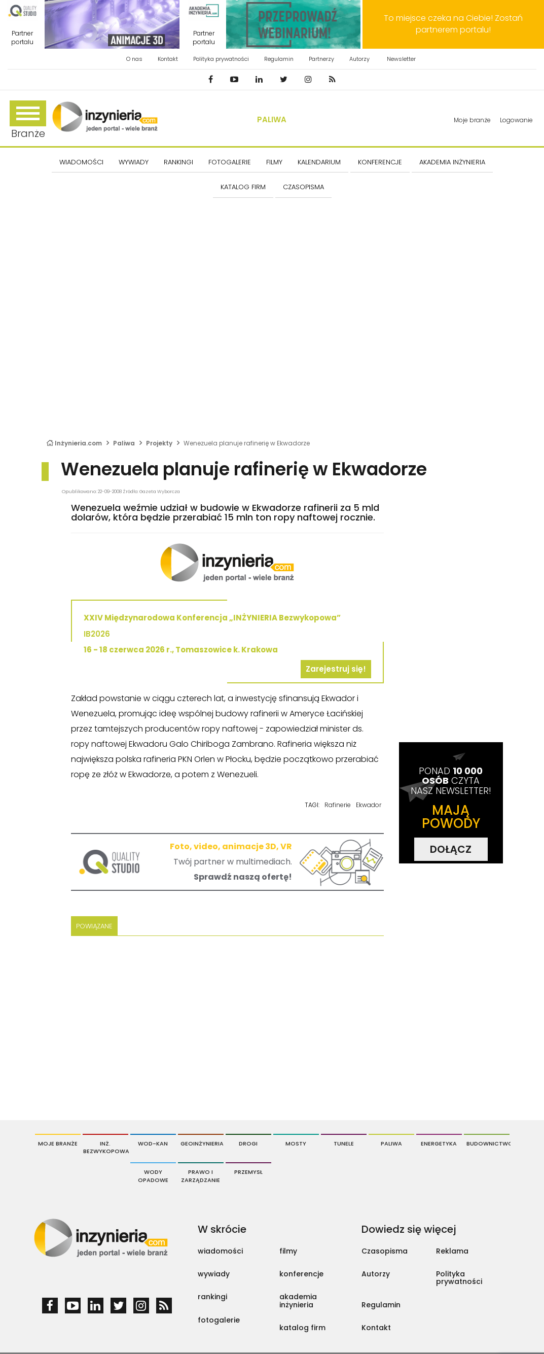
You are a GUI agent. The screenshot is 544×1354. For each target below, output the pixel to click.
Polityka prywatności (221, 59)
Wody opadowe (153, 1176)
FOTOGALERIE (229, 162)
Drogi (248, 1143)
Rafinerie (337, 805)
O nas (134, 59)
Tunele (344, 1143)
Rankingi (178, 162)
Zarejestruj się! (336, 669)
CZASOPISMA (303, 187)
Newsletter (401, 59)
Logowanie (516, 120)
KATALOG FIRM (243, 187)
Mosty (295, 1143)
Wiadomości (81, 162)
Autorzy (359, 59)
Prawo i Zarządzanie (200, 1176)
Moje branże (472, 120)
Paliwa (271, 119)
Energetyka (439, 1143)
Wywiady (134, 162)
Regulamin (279, 59)
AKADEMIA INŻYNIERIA (452, 162)
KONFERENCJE (380, 162)
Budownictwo (488, 1143)
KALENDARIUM (319, 162)
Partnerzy (321, 59)
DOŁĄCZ (451, 849)
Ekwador (368, 805)
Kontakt (168, 59)
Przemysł (248, 1172)
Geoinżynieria (202, 1143)
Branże (28, 120)
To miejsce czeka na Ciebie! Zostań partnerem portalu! (453, 24)
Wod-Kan (153, 1143)
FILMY (274, 162)
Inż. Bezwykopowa (105, 1147)
